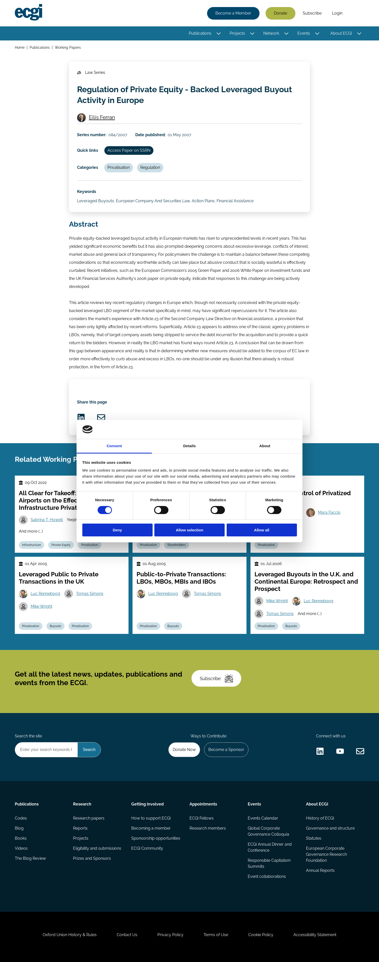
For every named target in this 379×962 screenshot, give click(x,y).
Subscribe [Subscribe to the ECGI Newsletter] (216, 678)
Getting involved (147, 804)
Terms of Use (216, 934)
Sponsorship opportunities (155, 838)
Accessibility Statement (314, 934)
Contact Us (127, 934)
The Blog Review (30, 858)
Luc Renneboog (45, 593)
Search (356, 13)
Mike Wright (41, 606)
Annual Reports (320, 870)
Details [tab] (189, 446)
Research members (208, 828)
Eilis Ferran (102, 117)
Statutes (313, 838)
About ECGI (341, 33)
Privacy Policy (170, 934)
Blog (19, 828)
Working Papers (68, 47)
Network (271, 33)
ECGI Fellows (202, 818)
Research (82, 804)
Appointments (203, 804)
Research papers (88, 818)
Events (303, 33)
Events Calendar (263, 818)
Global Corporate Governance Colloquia (268, 831)
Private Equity (61, 545)
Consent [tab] (114, 446)
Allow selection (189, 530)
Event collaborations (267, 876)
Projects (237, 33)
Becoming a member (151, 828)
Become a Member (233, 13)
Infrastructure (31, 545)
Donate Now (184, 749)
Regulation (150, 167)
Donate (280, 13)
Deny (117, 530)
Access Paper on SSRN (128, 150)
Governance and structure (330, 828)
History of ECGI (320, 818)
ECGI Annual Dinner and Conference (270, 847)
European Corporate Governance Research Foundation (326, 854)
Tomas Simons (89, 593)
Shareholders (176, 545)
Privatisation (118, 167)
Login (337, 13)
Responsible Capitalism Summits (269, 863)
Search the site (28, 736)
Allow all (261, 530)
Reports (80, 828)
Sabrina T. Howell (47, 519)
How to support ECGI (151, 818)
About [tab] (264, 446)
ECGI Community (147, 848)
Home (20, 47)
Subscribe (312, 13)
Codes (21, 818)
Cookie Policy (260, 934)
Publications (200, 33)
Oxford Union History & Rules (70, 934)
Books (21, 838)
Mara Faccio (329, 512)
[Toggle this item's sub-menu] (218, 33)
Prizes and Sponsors (92, 858)
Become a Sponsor (226, 749)
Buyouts (55, 626)
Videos (21, 848)
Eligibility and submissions (97, 848)
